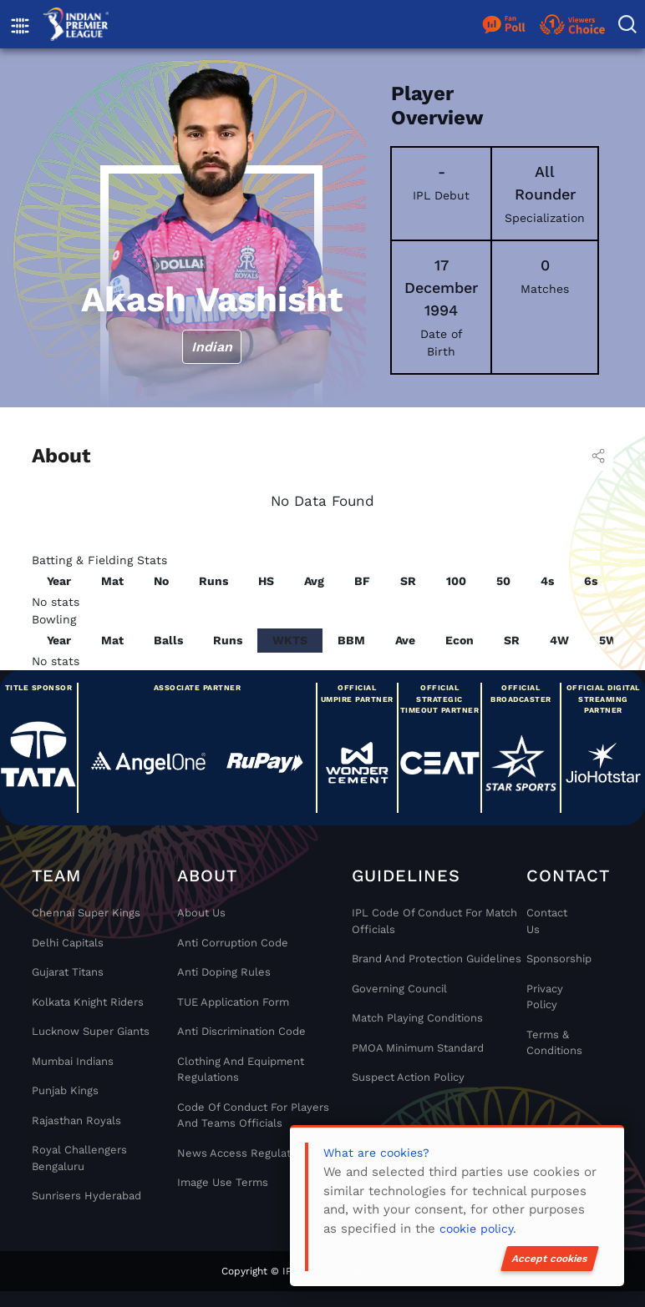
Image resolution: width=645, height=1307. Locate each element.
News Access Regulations (244, 1153)
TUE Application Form (233, 1002)
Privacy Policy (544, 997)
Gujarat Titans (68, 972)
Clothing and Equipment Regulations (240, 1069)
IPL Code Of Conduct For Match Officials (434, 921)
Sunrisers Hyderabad (86, 1195)
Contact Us (546, 921)
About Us (201, 912)
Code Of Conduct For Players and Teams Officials (253, 1115)
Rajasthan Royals (76, 1120)
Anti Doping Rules (224, 972)
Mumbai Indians (73, 1061)
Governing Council (399, 988)
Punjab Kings (65, 1090)
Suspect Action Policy (408, 1077)
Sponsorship (554, 958)
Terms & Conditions (554, 1042)
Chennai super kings (86, 912)
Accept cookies (549, 1258)
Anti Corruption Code (232, 942)
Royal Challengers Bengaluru (79, 1158)
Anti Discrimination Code (241, 1031)
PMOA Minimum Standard (418, 1048)
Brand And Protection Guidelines (436, 958)
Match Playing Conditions (417, 1018)
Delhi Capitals (68, 942)
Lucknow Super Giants (91, 1031)
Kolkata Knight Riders (88, 1002)
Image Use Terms (222, 1182)
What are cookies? (376, 1152)
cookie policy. (477, 1228)
